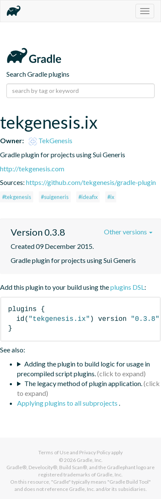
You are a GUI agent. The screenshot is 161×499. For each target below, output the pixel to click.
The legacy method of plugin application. (83, 383)
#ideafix (88, 196)
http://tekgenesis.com (32, 168)
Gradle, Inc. (90, 460)
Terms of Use (53, 452)
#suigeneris (55, 196)
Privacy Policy (94, 452)
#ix (110, 196)
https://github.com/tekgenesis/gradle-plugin (91, 182)
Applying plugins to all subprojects (68, 403)
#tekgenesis (16, 196)
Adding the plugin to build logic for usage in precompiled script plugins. (83, 369)
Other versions (128, 232)
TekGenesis (50, 140)
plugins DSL (127, 287)
